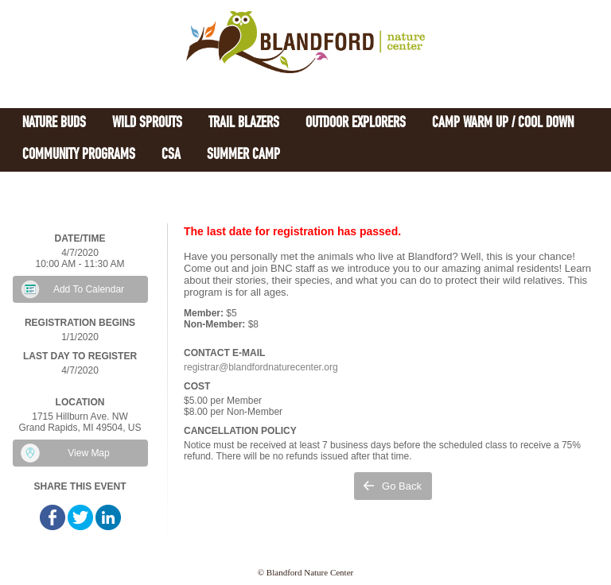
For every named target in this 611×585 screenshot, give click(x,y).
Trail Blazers (243, 123)
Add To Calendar (88, 289)
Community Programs (78, 155)
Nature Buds (54, 123)
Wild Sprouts (147, 123)
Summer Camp (243, 155)
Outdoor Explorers (356, 123)
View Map (88, 453)
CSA (171, 155)
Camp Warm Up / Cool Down (503, 123)
